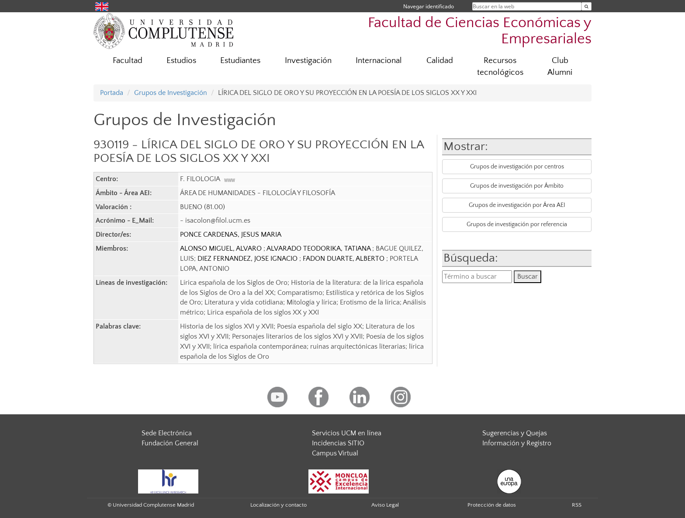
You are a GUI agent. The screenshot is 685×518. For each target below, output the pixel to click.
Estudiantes (240, 60)
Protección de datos (491, 505)
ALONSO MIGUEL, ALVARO (221, 248)
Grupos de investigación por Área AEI (517, 205)
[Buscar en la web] (586, 6)
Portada (111, 93)
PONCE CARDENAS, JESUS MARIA (230, 234)
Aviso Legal (385, 505)
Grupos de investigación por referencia (517, 224)
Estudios (181, 60)
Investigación (308, 60)
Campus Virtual (335, 453)
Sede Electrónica (167, 433)
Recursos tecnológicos (500, 66)
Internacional (379, 60)
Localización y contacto (278, 505)
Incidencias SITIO (338, 443)
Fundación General (170, 443)
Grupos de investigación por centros (517, 166)
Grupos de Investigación (170, 93)
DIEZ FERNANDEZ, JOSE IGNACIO (248, 258)
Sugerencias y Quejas (514, 433)
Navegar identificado (428, 6)
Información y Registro (516, 443)
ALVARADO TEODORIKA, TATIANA (319, 248)
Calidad (439, 60)
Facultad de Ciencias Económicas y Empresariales (480, 31)
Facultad (127, 60)
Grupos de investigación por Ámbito (517, 185)
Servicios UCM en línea (346, 433)
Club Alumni (559, 66)
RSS (576, 505)
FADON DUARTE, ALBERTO (344, 258)
